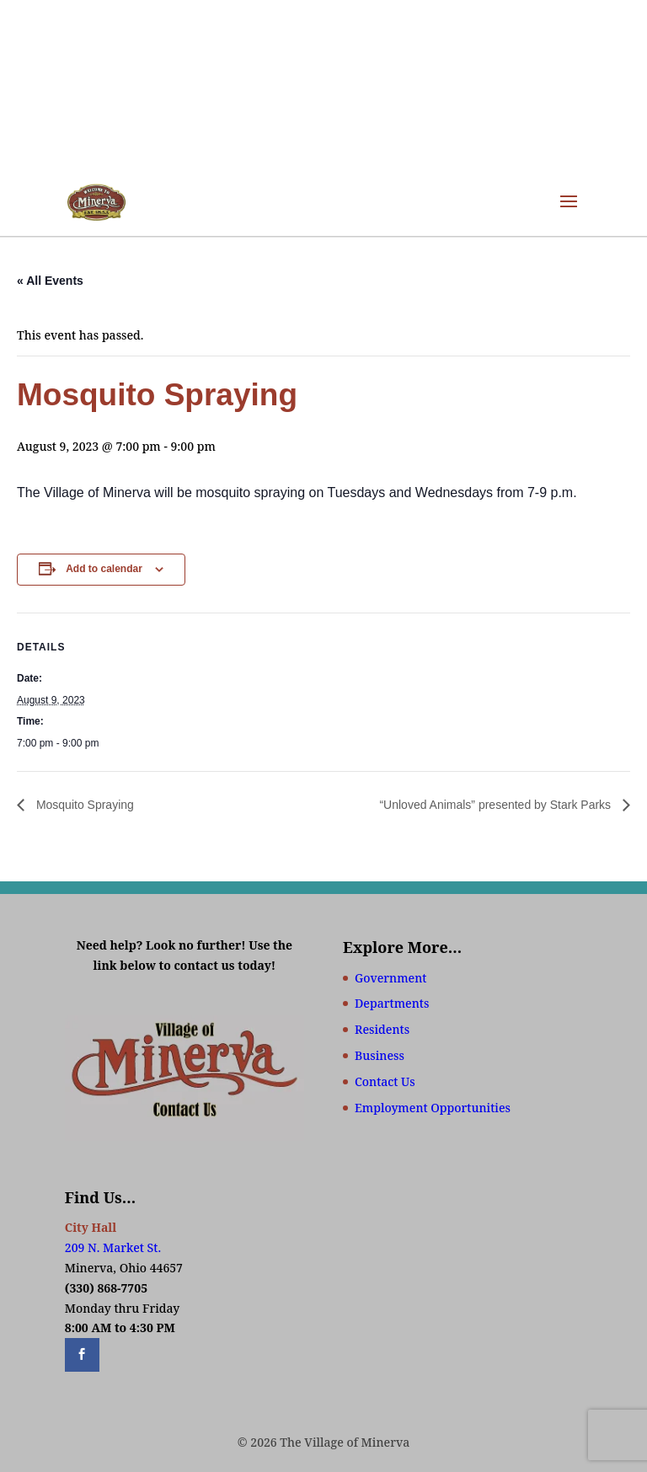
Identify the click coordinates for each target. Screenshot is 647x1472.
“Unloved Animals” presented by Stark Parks (496, 804)
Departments (392, 1003)
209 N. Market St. (113, 1247)
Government (390, 978)
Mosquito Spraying (83, 804)
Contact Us (385, 1081)
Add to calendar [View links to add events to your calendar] (104, 569)
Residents (382, 1029)
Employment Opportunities (433, 1108)
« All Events (50, 280)
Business (379, 1055)
